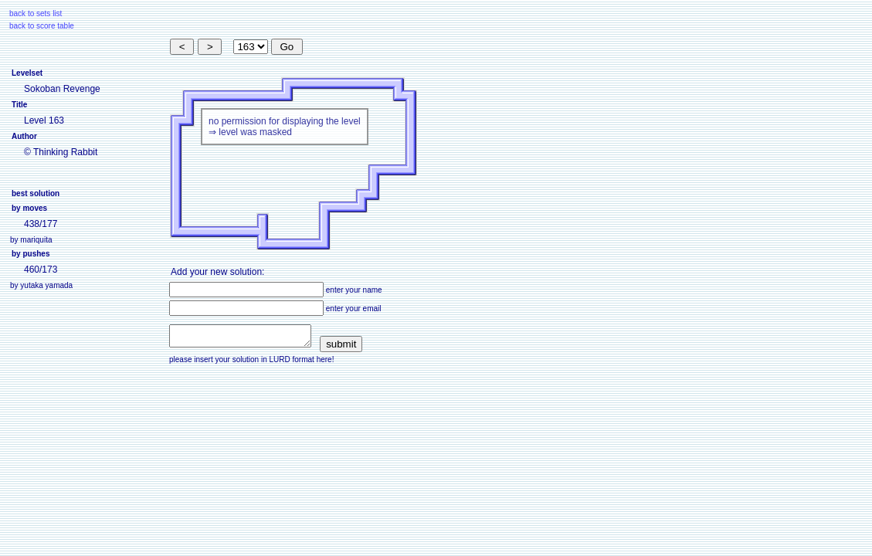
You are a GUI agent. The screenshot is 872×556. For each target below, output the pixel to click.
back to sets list (35, 13)
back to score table (41, 26)
